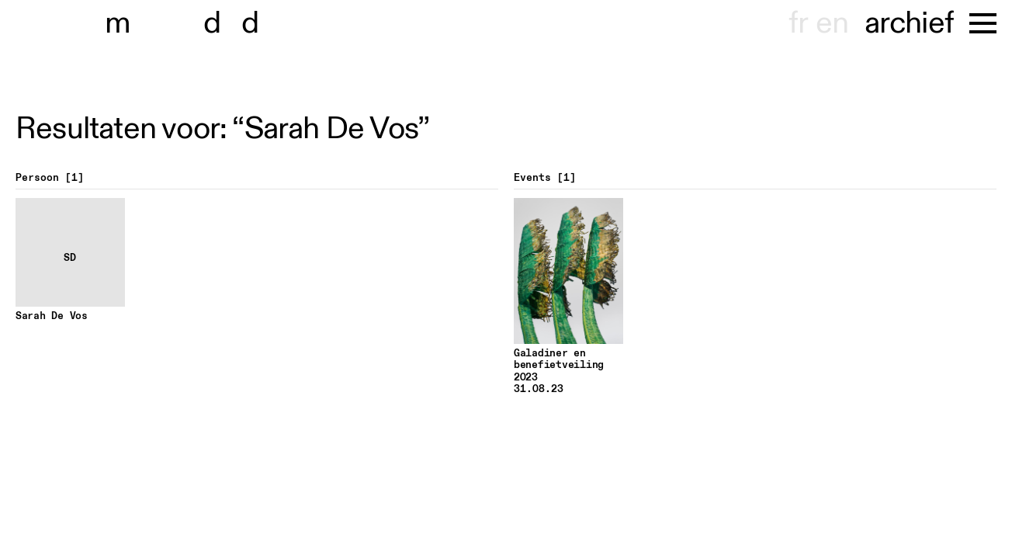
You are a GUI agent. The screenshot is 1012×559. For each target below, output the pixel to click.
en (832, 23)
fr (798, 23)
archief (909, 23)
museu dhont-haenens (192, 23)
